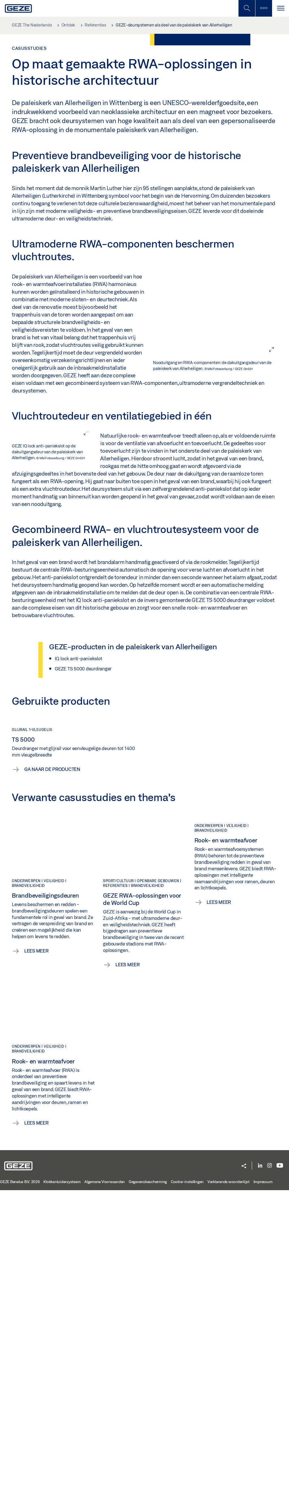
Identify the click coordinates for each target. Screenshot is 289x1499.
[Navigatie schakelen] (280, 8)
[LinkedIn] (260, 1474)
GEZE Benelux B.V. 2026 (20, 1490)
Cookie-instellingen (187, 1490)
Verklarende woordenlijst (228, 1490)
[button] (244, 1475)
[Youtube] (280, 1474)
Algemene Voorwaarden (104, 1490)
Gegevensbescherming (148, 1490)
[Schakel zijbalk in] (246, 8)
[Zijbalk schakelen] (263, 8)
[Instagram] (269, 1474)
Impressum (263, 1490)
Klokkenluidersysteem (61, 1490)
